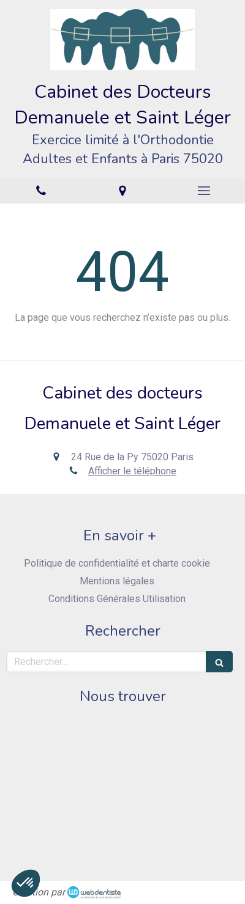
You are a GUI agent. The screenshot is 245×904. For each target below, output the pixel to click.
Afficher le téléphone (132, 471)
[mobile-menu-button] (204, 190)
